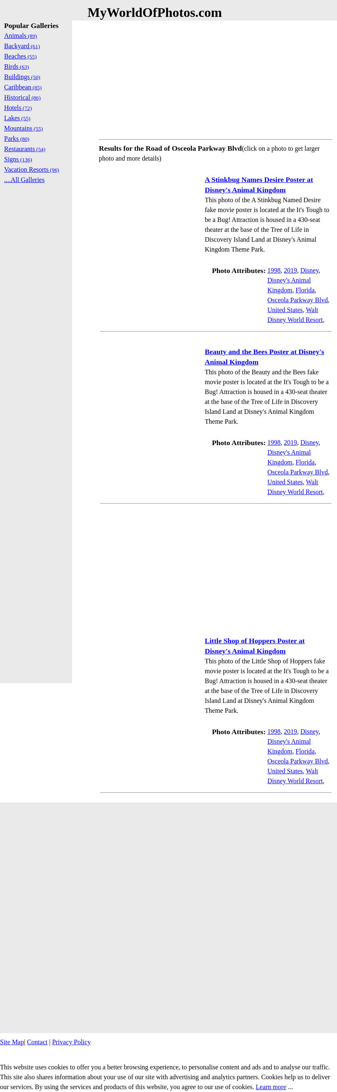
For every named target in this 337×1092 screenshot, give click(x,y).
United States (285, 309)
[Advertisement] (216, 78)
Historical (22, 97)
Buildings (22, 76)
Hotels (18, 107)
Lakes (17, 117)
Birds (16, 66)
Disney (309, 270)
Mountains (23, 128)
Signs (18, 159)
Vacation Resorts (31, 169)
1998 (274, 270)
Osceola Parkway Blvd (297, 299)
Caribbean (23, 87)
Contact (37, 1041)
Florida (304, 290)
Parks (16, 138)
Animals (20, 35)
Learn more (271, 1086)
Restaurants (24, 148)
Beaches (20, 56)
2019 (290, 270)
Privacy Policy (71, 1041)
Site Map (12, 1041)
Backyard (22, 45)
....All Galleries (24, 179)
